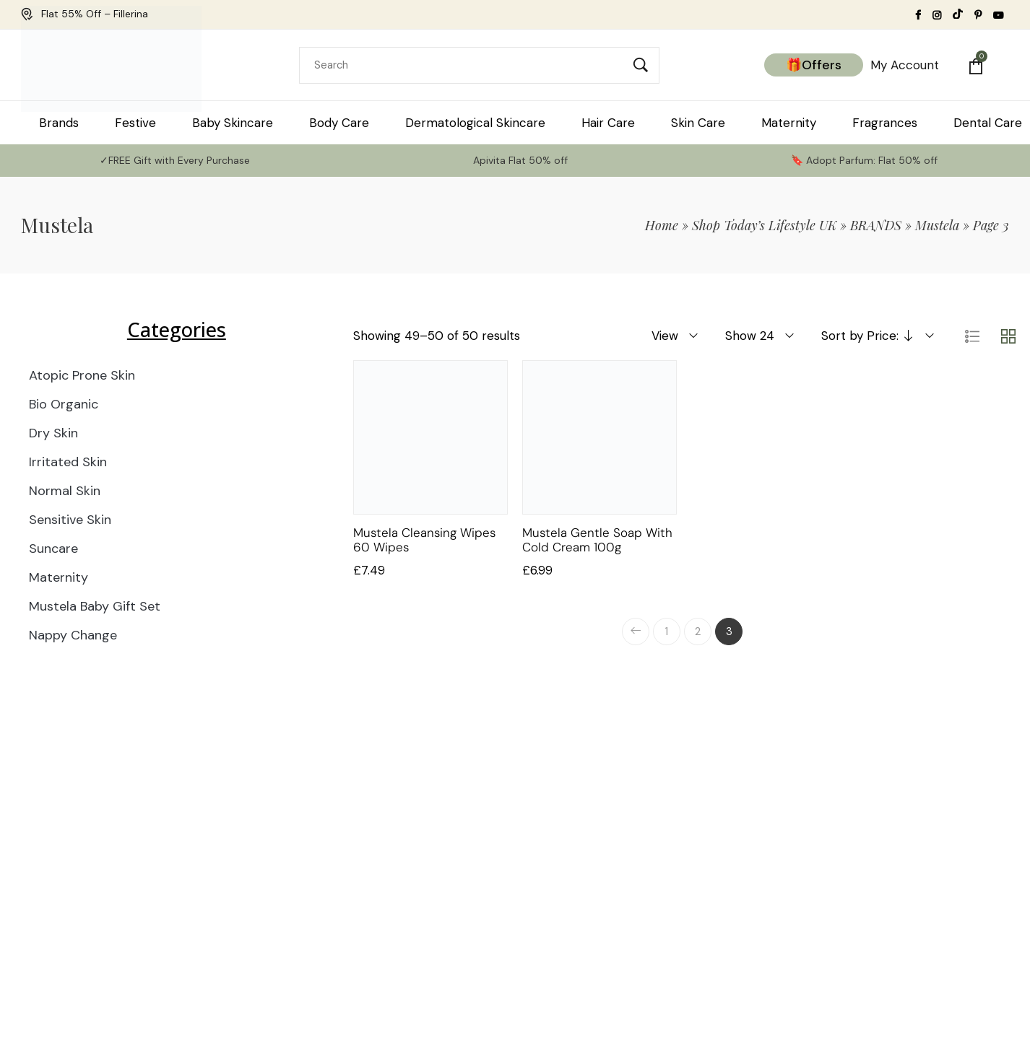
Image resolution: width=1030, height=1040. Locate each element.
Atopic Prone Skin (82, 375)
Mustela (937, 225)
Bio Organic (63, 404)
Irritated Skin (68, 462)
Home (661, 225)
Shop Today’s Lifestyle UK (764, 225)
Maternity (58, 577)
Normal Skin (64, 490)
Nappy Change (73, 635)
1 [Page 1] (666, 631)
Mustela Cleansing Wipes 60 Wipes (424, 540)
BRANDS (875, 225)
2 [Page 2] (698, 631)
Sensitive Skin (70, 519)
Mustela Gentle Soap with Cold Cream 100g (597, 540)
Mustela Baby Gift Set (94, 606)
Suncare (53, 548)
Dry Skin (53, 433)
